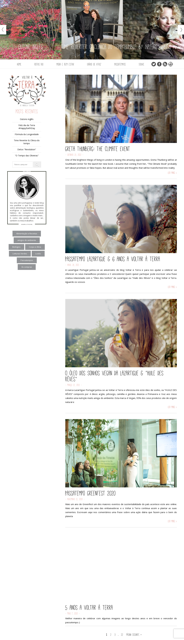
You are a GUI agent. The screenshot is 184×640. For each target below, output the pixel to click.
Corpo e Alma (35, 247)
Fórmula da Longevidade (27, 134)
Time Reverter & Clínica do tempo (27, 142)
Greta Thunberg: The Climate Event (97, 148)
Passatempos (120, 64)
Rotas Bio (39, 64)
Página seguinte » (134, 634)
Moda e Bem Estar (65, 64)
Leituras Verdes (20, 253)
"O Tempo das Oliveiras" (27, 155)
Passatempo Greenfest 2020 (90, 493)
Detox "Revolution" (26, 149)
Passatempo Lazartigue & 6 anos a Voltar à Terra (112, 259)
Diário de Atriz (94, 64)
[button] (37, 164)
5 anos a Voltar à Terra (89, 607)
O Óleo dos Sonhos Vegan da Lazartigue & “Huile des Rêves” (114, 376)
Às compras (26, 267)
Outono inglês (26, 119)
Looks (38, 253)
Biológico (16, 247)
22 (122, 634)
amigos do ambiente (26, 240)
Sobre (141, 64)
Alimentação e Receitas (26, 233)
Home (19, 64)
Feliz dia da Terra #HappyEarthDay (26, 127)
